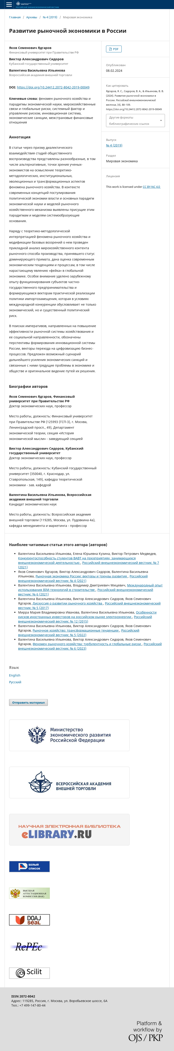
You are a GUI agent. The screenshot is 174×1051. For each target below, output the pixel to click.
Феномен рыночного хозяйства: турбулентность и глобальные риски (87, 644)
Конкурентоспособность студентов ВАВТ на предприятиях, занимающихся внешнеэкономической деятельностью (77, 560)
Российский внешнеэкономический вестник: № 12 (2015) (85, 619)
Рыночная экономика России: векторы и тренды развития (82, 576)
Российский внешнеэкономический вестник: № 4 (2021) (83, 578)
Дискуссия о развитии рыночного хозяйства (68, 603)
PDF (115, 49)
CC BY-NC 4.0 (152, 187)
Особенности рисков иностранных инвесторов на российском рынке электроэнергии (87, 614)
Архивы (31, 17)
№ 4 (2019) (50, 17)
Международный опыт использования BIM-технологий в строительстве (90, 587)
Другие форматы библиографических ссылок (129, 120)
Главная (15, 17)
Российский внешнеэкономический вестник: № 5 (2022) (78, 632)
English (14, 675)
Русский (15, 682)
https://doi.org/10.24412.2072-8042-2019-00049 (53, 87)
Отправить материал (28, 702)
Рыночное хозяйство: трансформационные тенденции (76, 630)
